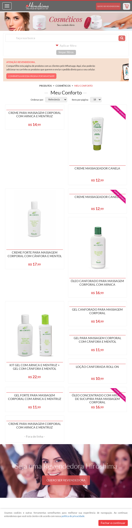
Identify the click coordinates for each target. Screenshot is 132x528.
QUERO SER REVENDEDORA (66, 480)
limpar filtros (66, 52)
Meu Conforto (83, 85)
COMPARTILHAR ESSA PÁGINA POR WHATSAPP (31, 76)
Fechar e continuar (113, 523)
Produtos (45, 85)
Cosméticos (63, 85)
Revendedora (108, 6)
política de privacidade (72, 516)
